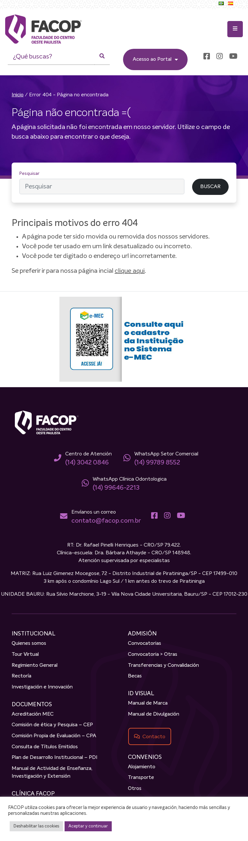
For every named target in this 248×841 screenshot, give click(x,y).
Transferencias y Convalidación (163, 665)
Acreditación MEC (33, 714)
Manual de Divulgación (153, 714)
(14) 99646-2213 (116, 487)
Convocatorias (144, 643)
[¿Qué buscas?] (51, 57)
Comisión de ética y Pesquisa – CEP (52, 725)
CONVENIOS (145, 757)
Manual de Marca (148, 703)
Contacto (153, 736)
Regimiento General (34, 665)
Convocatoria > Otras (152, 654)
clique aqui (130, 271)
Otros (134, 788)
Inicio (18, 95)
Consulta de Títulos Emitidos (45, 747)
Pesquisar (29, 173)
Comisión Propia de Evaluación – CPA (54, 736)
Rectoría (21, 676)
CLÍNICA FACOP (33, 794)
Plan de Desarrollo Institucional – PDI (55, 757)
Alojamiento (141, 767)
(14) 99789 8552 (157, 462)
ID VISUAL (141, 694)
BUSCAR (210, 186)
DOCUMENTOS (32, 705)
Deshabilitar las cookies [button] (36, 826)
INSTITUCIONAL (34, 634)
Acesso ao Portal (155, 59)
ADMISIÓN (142, 634)
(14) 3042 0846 (87, 462)
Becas (135, 676)
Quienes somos (29, 643)
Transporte (141, 777)
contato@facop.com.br (106, 520)
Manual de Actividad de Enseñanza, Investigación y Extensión (52, 772)
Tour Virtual (25, 654)
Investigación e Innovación (42, 687)
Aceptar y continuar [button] (88, 826)
